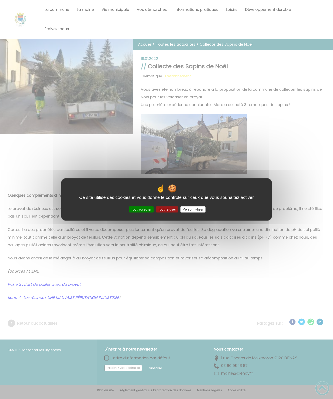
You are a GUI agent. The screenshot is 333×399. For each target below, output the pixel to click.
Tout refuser (167, 209)
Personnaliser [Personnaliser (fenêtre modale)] (193, 209)
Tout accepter (141, 209)
